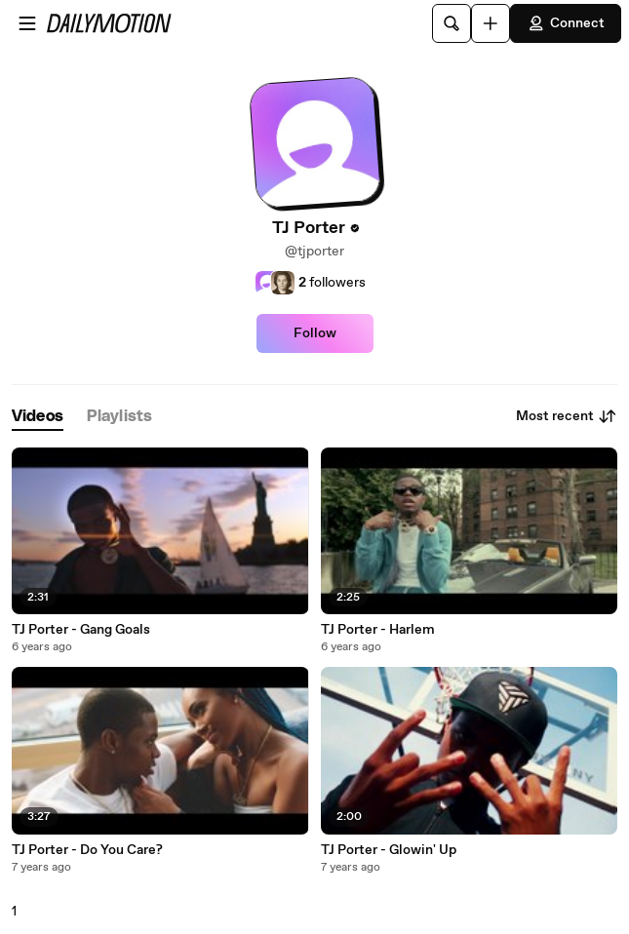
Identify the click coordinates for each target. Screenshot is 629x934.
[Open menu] (27, 23)
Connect (566, 23)
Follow (315, 333)
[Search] (451, 23)
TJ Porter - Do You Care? (87, 850)
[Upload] (490, 23)
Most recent (566, 416)
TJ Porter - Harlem (378, 630)
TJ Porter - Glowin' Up (388, 850)
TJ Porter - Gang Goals (81, 630)
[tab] (37, 417)
